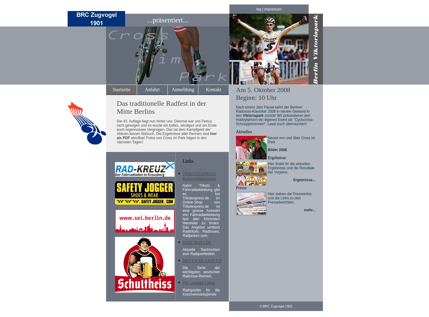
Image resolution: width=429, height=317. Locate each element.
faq (258, 9)
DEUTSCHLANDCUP (202, 261)
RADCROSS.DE (197, 242)
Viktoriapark (253, 116)
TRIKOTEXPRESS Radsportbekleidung (199, 176)
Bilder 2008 (277, 150)
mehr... (309, 210)
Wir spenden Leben (199, 283)
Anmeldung (183, 89)
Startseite (121, 89)
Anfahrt (152, 89)
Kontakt (213, 89)
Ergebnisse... (304, 180)
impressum (273, 9)
